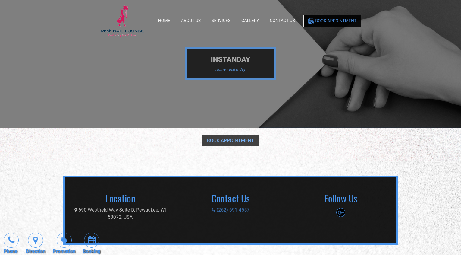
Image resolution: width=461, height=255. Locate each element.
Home (164, 20)
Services (221, 20)
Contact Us (282, 20)
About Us (191, 20)
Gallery (250, 20)
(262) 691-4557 (230, 210)
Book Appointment (332, 21)
